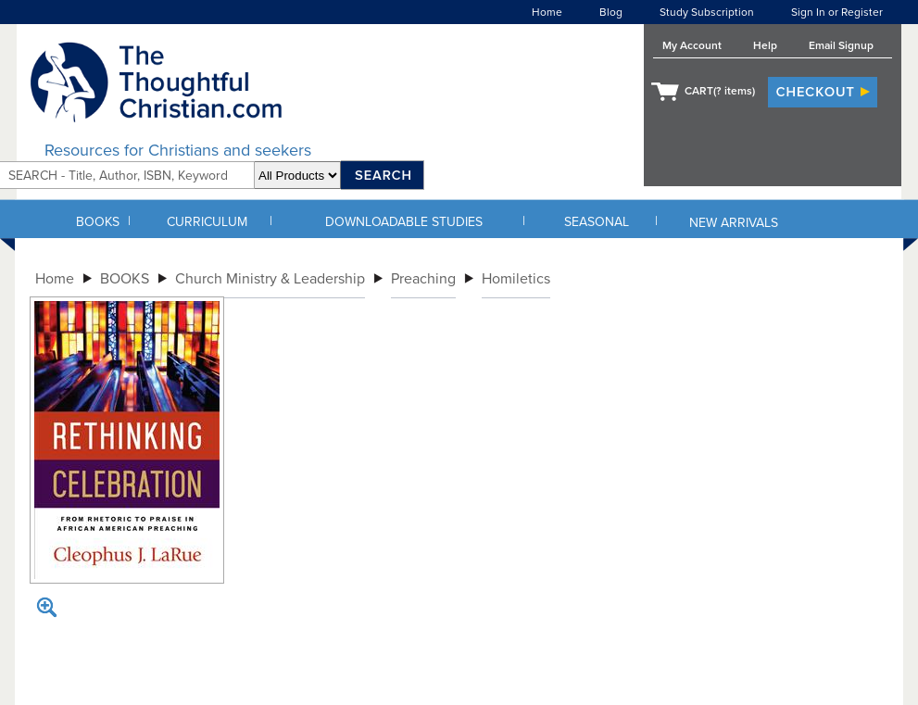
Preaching (423, 279)
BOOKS (97, 222)
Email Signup (841, 45)
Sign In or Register (837, 12)
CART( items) (720, 90)
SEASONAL (596, 222)
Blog (610, 12)
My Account (692, 45)
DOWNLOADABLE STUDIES (404, 222)
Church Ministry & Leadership (270, 279)
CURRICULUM (207, 222)
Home (547, 12)
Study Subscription (707, 12)
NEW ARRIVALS (733, 223)
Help (765, 45)
